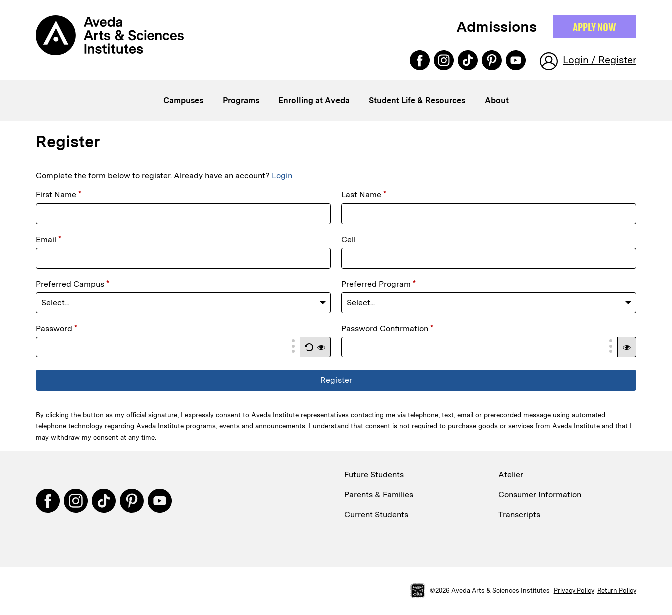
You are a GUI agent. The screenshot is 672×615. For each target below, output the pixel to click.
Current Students (376, 514)
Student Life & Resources (417, 100)
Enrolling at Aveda (314, 100)
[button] (309, 347)
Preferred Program (378, 284)
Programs (241, 100)
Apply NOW (594, 26)
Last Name (363, 194)
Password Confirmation (387, 328)
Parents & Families (378, 494)
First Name (58, 194)
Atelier (510, 474)
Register (336, 380)
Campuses (183, 100)
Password (56, 328)
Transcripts (519, 514)
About (497, 100)
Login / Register (599, 60)
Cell (348, 239)
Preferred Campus (72, 284)
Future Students (374, 474)
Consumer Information (539, 494)
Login (282, 175)
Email (48, 239)
